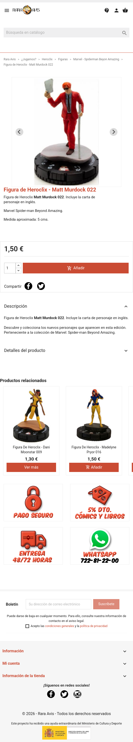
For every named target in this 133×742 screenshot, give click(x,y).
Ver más (31, 467)
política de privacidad (93, 626)
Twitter (64, 694)
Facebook (51, 694)
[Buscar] (66, 32)
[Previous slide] (19, 132)
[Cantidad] (10, 268)
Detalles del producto (66, 351)
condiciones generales (59, 626)
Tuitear (41, 286)
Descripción (66, 306)
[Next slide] (113, 132)
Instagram (77, 694)
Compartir (28, 286)
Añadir (75, 268)
